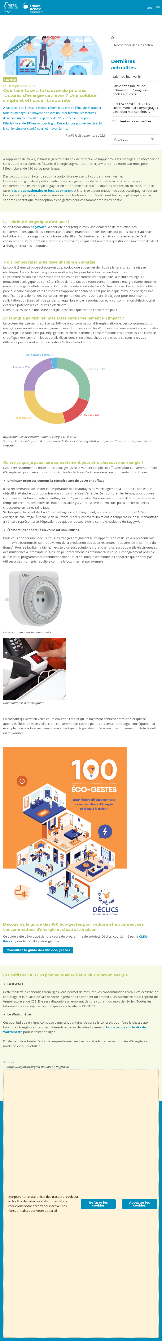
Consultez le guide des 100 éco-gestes (38, 950)
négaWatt (38, 227)
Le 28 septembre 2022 (19, 86)
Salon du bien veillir (127, 76)
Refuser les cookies (98, 1204)
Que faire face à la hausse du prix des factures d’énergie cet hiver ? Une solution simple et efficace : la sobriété (50, 95)
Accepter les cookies (139, 1204)
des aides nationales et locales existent (42, 190)
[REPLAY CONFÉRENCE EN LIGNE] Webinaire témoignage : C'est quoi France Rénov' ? (135, 107)
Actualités (10, 79)
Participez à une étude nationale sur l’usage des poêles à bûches (131, 90)
